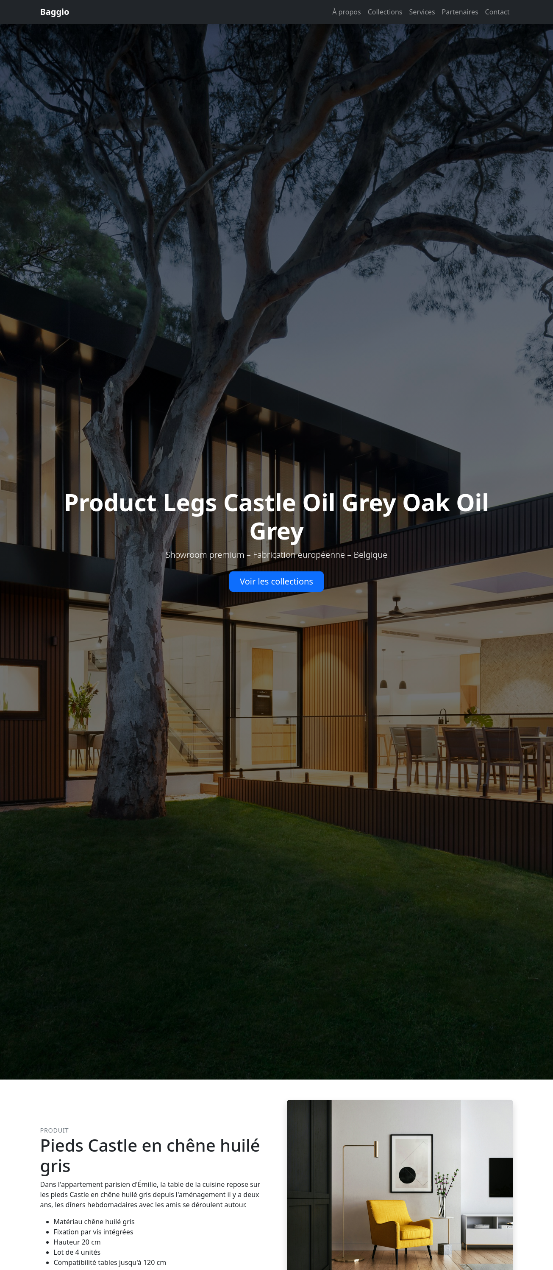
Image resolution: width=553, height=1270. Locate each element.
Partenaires (460, 12)
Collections (385, 12)
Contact (497, 12)
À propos (346, 12)
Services (422, 12)
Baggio (54, 11)
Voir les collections (276, 581)
